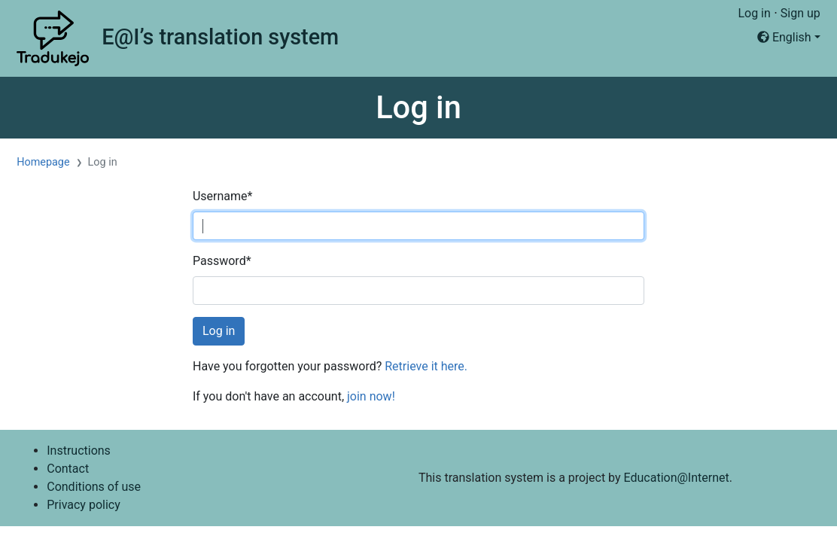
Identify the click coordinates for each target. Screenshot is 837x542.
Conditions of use (94, 487)
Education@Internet (676, 477)
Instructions (79, 450)
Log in (754, 13)
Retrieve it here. (426, 366)
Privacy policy (83, 505)
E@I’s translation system (220, 37)
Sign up (800, 13)
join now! (371, 396)
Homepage (43, 162)
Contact (68, 468)
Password (222, 261)
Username (222, 196)
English (784, 37)
